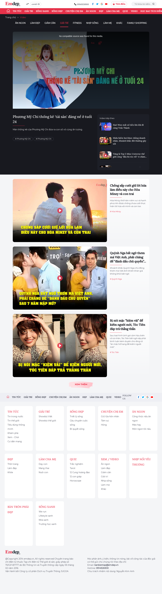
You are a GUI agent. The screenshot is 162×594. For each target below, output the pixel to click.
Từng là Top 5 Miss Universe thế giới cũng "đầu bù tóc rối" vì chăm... (130, 155)
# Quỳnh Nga (116, 279)
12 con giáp (75, 476)
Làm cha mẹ (113, 11)
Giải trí (28, 11)
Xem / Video (110, 459)
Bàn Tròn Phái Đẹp (18, 509)
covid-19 (36, 4)
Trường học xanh (47, 524)
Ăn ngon (91, 11)
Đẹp (101, 11)
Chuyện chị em (74, 11)
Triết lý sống (76, 416)
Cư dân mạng (15, 441)
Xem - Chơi (13, 437)
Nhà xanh (43, 520)
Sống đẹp (57, 11)
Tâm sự (105, 420)
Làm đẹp (35, 23)
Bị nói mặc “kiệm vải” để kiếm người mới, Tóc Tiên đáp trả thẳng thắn (127, 325)
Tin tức (17, 11)
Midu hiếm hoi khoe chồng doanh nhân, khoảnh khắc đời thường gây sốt (129, 141)
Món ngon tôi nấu (141, 429)
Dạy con (43, 464)
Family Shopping (137, 23)
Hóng (104, 424)
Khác (119, 23)
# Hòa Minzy (115, 211)
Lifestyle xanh (46, 515)
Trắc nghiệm (76, 464)
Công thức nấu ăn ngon (141, 418)
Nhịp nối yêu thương (141, 462)
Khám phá (13, 433)
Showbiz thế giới (47, 420)
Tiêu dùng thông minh (16, 426)
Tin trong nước (15, 416)
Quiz (125, 11)
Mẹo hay (136, 424)
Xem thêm (81, 384)
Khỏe (10, 472)
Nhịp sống (92, 23)
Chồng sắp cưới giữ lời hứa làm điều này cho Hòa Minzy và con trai (128, 190)
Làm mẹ (107, 23)
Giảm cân (50, 23)
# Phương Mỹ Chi (23, 139)
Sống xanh (42, 11)
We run (42, 511)
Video (134, 11)
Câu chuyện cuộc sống (79, 422)
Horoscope (75, 480)
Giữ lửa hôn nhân (110, 416)
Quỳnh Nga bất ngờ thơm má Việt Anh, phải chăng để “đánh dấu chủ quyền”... (128, 257)
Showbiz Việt (45, 416)
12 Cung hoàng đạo (80, 472)
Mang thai (44, 468)
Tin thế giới (13, 420)
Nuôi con (43, 472)
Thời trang (13, 464)
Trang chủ (10, 17)
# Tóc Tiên (114, 352)
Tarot (72, 468)
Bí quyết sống (77, 429)
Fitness (77, 23)
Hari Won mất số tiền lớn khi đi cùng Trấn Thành (128, 126)
